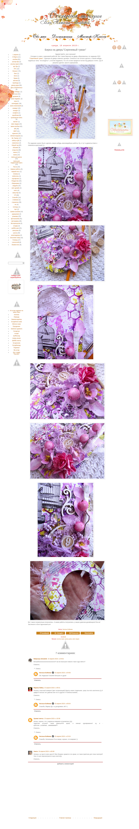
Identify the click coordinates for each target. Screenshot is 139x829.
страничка (15, 202)
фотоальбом (15, 218)
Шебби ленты (16, 340)
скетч (15, 190)
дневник (15, 96)
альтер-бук (15, 62)
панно (15, 152)
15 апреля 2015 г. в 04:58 (63, 673)
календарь (15, 103)
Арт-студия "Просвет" (16, 353)
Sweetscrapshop (16, 319)
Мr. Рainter (15, 138)
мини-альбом (15, 126)
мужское (15, 133)
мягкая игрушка (15, 136)
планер (15, 174)
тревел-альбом (15, 211)
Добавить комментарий (65, 764)
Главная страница (65, 818)
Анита (36, 751)
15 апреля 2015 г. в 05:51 (52, 688)
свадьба (15, 185)
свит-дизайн (15, 188)
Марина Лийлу (39, 688)
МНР (15, 131)
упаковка (15, 216)
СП (15, 195)
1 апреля (15, 54)
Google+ (59, 633)
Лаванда (16, 317)
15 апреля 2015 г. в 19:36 (52, 718)
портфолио (15, 178)
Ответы (38, 668)
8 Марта (15, 57)
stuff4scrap (16, 336)
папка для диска (16, 157)
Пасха (15, 167)
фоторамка (15, 221)
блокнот (15, 71)
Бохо (15, 76)
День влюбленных (16, 87)
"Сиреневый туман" (36, 58)
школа (15, 233)
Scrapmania (16, 343)
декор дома (68, 639)
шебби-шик (15, 228)
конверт (15, 108)
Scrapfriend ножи (16, 322)
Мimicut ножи (16, 324)
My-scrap (16, 350)
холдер (15, 226)
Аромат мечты (39, 718)
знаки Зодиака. (15, 99)
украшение (15, 214)
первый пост (15, 171)
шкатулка (15, 230)
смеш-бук (15, 193)
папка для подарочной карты (16, 162)
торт (15, 209)
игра (15, 101)
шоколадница (15, 235)
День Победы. (15, 91)
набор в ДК (15, 140)
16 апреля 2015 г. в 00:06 (46, 751)
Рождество (15, 181)
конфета (15, 113)
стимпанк (16, 200)
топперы (15, 207)
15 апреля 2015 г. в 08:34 (63, 703)
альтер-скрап (60, 639)
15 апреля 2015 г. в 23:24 (63, 736)
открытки (15, 150)
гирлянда (15, 83)
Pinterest (74, 633)
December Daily (15, 237)
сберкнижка (15, 183)
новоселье (15, 143)
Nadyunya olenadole (40, 659)
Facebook (44, 633)
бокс (15, 73)
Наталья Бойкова (45, 673)
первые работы (16, 169)
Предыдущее (98, 818)
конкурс (15, 110)
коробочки (15, 115)
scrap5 (16, 333)
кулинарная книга (16, 117)
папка (15, 155)
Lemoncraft (15, 242)
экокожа (16, 314)
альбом (15, 59)
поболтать (15, 176)
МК (15, 129)
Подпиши (17, 347)
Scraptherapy (16, 345)
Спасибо (15, 197)
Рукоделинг (16, 326)
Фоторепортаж (15, 223)
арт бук (15, 66)
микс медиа (76, 639)
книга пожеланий (15, 106)
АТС (15, 69)
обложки (15, 147)
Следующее (32, 818)
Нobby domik (16, 338)
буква (15, 78)
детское (15, 94)
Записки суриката (16, 329)
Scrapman (16, 331)
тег (15, 204)
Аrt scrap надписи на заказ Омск (16, 311)
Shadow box (15, 245)
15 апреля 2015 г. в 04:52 (56, 659)
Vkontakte (89, 633)
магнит (15, 121)
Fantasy (15, 240)
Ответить (36, 664)
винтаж (15, 80)
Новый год (15, 145)
